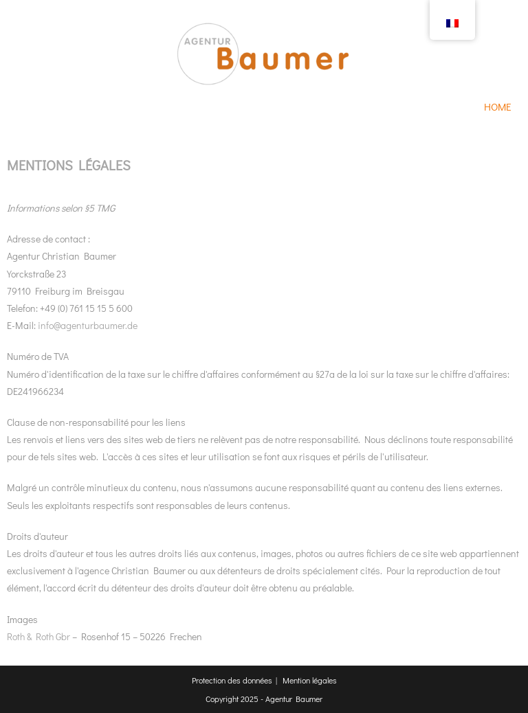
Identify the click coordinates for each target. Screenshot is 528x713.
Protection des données (232, 680)
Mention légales (310, 680)
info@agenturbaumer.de (88, 325)
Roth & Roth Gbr (38, 636)
